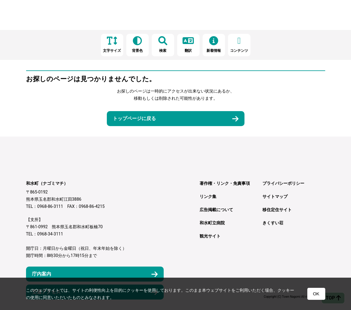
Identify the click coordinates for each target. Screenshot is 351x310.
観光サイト (210, 236)
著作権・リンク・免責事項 (225, 183)
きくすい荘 (272, 222)
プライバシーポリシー (283, 183)
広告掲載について (216, 209)
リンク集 (208, 196)
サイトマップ (275, 196)
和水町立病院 (212, 222)
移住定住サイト (277, 209)
